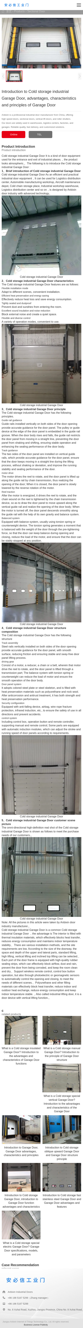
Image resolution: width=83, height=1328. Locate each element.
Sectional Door (36, 11)
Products (19, 11)
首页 (9, 11)
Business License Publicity (36, 1325)
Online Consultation (9, 135)
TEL (39, 134)
